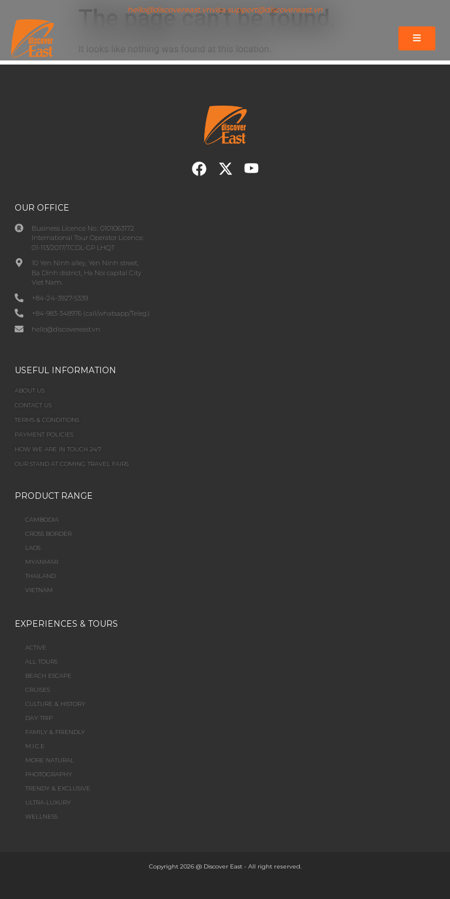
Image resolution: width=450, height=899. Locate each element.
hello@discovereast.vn (169, 9)
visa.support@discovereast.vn (267, 9)
